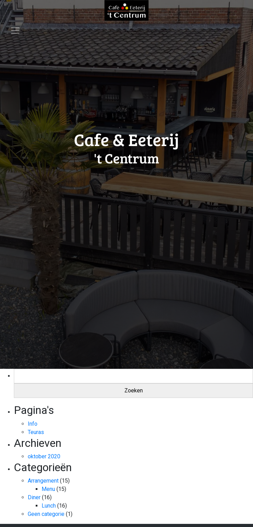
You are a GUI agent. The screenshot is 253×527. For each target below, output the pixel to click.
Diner (34, 497)
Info (32, 423)
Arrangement (43, 480)
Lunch (49, 505)
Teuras (36, 432)
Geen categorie (46, 514)
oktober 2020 (44, 456)
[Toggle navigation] (15, 30)
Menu (48, 489)
